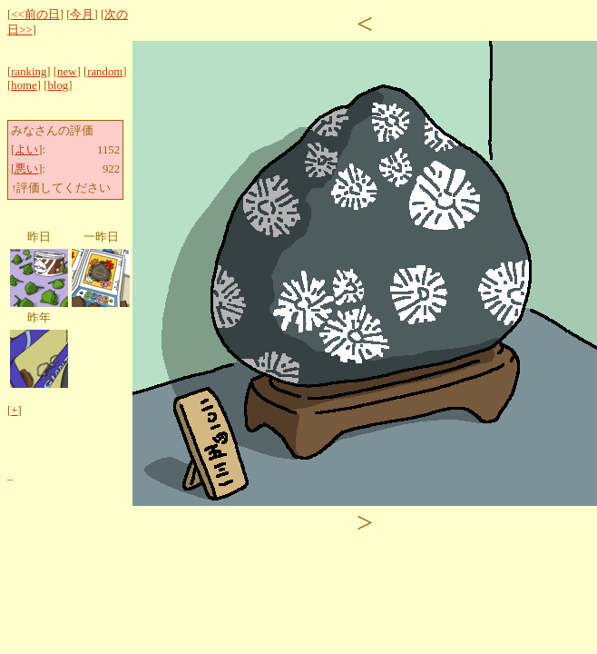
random (104, 71)
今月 (81, 14)
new (66, 71)
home (23, 85)
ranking (28, 71)
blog (57, 85)
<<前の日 (35, 14)
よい (26, 150)
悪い (26, 169)
